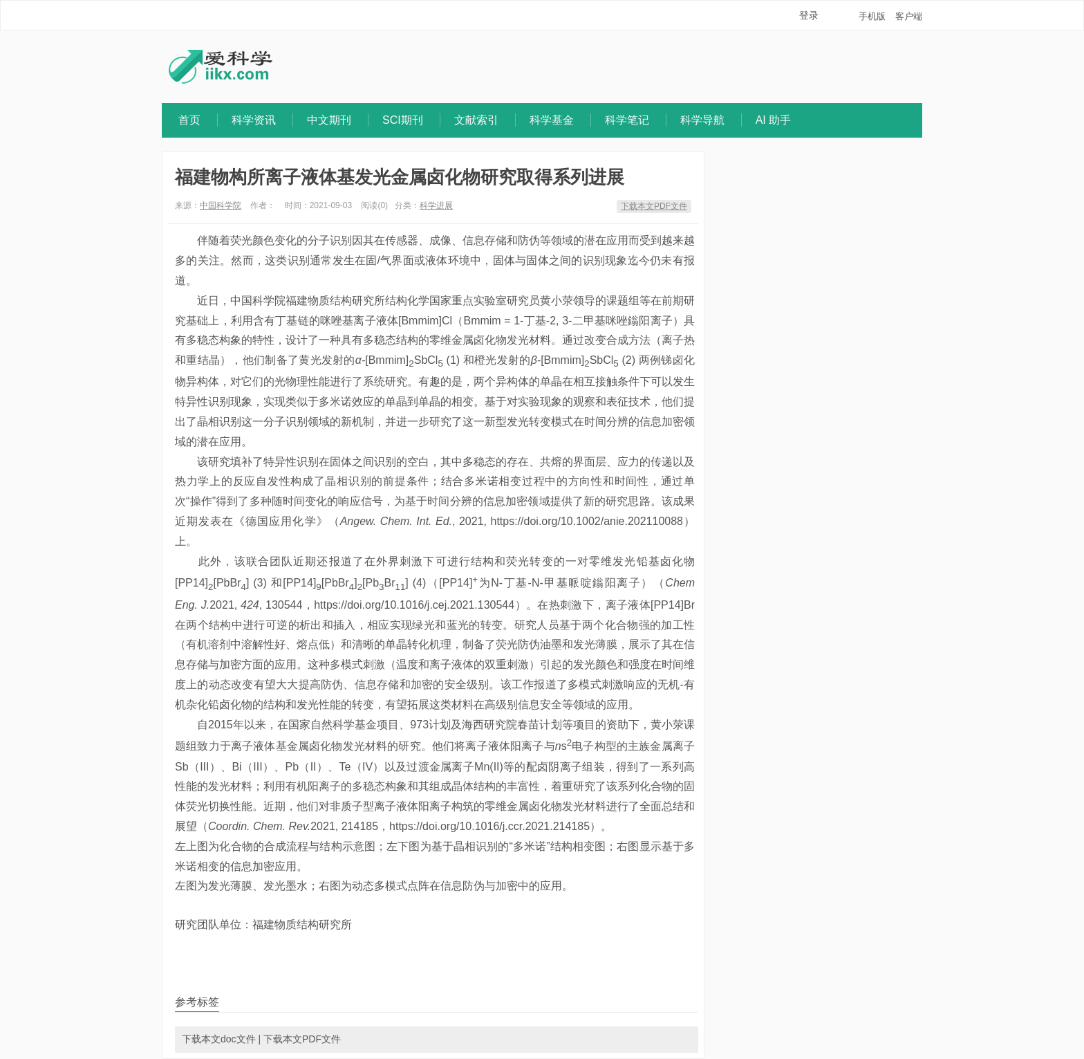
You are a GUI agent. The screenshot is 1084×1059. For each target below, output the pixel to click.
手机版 (872, 16)
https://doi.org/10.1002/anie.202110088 (587, 521)
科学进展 (436, 205)
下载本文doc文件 (219, 1038)
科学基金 (552, 120)
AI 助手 (774, 120)
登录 (809, 15)
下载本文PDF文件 (654, 206)
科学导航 (702, 120)
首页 (189, 120)
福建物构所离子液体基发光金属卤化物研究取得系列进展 (399, 177)
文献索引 (476, 120)
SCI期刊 (402, 120)
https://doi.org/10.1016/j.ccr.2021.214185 (489, 826)
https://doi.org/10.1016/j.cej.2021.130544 (414, 605)
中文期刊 (329, 120)
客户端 (908, 16)
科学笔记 (627, 120)
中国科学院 (220, 205)
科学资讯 (254, 120)
